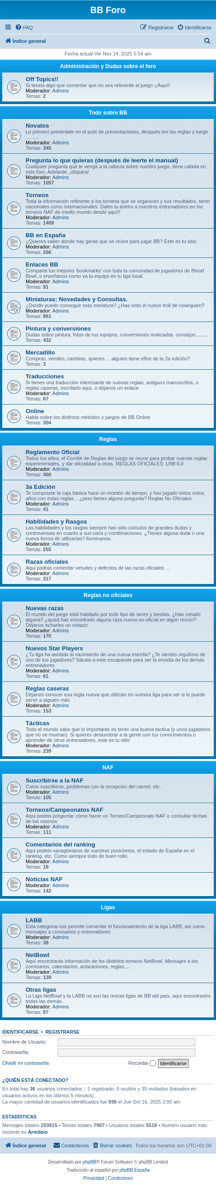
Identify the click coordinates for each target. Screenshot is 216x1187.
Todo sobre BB (108, 113)
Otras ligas (41, 989)
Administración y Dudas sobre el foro (108, 66)
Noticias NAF (44, 879)
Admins (60, 90)
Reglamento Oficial (52, 452)
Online (35, 411)
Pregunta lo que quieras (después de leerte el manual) (102, 160)
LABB (34, 920)
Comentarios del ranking (60, 844)
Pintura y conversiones (58, 328)
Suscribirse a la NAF (54, 780)
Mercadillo (40, 352)
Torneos (37, 195)
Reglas (108, 439)
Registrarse (62, 1032)
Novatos (37, 125)
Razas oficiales (47, 561)
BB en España (46, 235)
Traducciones (45, 376)
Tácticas (38, 723)
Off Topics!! (42, 79)
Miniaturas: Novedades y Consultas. (76, 299)
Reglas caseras (47, 688)
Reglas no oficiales (108, 595)
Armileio (38, 1132)
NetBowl (38, 955)
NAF (108, 767)
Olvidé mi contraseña (25, 1063)
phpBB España (134, 1170)
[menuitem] (24, 27)
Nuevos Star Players (54, 648)
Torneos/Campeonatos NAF (65, 809)
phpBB (89, 1161)
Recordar (142, 1063)
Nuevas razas (44, 608)
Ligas (108, 907)
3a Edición (40, 486)
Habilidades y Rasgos (56, 521)
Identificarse (20, 1032)
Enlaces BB (42, 264)
